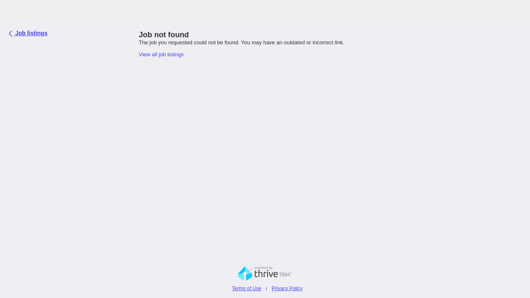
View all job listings (161, 54)
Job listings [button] (29, 32)
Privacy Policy (287, 288)
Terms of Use (246, 288)
